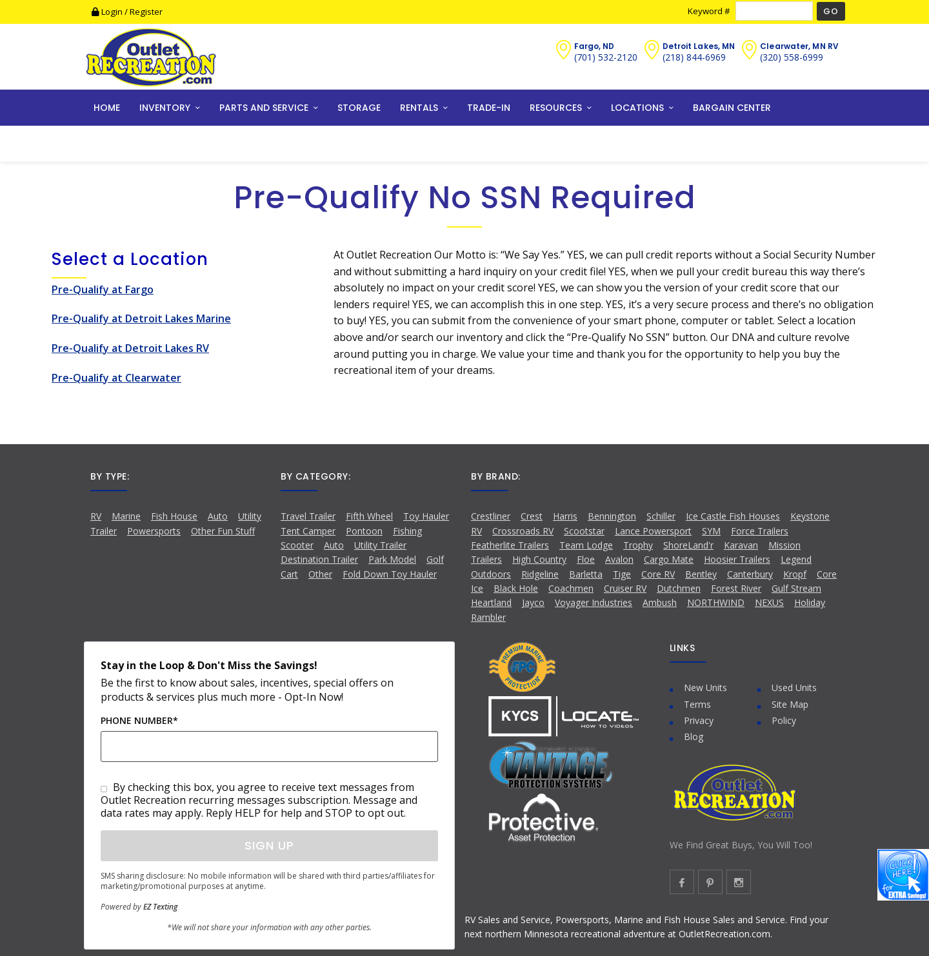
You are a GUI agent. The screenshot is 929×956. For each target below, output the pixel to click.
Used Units (794, 687)
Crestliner (490, 516)
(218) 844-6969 (694, 57)
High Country (539, 559)
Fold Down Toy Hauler (390, 574)
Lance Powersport (653, 531)
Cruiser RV (625, 588)
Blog (693, 736)
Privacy (699, 720)
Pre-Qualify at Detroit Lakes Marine (141, 318)
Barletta (586, 574)
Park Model (392, 559)
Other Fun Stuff (223, 531)
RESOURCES (556, 107)
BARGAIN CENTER (732, 107)
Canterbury (750, 574)
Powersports (154, 531)
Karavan (741, 545)
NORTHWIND (715, 602)
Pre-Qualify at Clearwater (116, 378)
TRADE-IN (488, 107)
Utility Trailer (380, 545)
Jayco (533, 602)
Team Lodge (586, 545)
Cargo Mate (669, 559)
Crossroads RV (523, 531)
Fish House (174, 516)
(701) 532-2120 (605, 57)
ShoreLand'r (688, 545)
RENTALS (419, 107)
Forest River (736, 588)
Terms (697, 704)
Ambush (660, 602)
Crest (532, 516)
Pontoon (364, 531)
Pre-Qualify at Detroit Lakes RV (130, 348)
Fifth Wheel (369, 516)
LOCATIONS (637, 107)
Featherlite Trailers (510, 545)
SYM (711, 531)
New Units (705, 687)
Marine (126, 516)
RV (95, 516)
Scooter (297, 545)
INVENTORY (164, 107)
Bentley (701, 574)
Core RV (658, 574)
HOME (107, 107)
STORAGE (359, 107)
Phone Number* (139, 720)
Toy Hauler (426, 516)
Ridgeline (540, 574)
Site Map (790, 704)
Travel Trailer (308, 516)
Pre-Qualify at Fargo (103, 289)
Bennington (612, 516)
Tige (622, 574)
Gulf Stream (796, 588)
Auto (218, 516)
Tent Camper (308, 531)
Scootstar (584, 531)
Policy (784, 720)
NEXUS (769, 602)
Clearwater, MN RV (799, 46)
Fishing (407, 531)
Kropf (794, 574)
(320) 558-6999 (791, 57)
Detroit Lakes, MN (699, 46)
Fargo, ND (594, 46)
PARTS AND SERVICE (263, 107)
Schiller (660, 516)
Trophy (638, 545)
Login (108, 11)
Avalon (619, 559)
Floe (586, 559)
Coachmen (571, 588)
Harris (565, 516)
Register (146, 11)
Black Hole (516, 588)
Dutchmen (679, 588)
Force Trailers (759, 531)
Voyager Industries (593, 602)
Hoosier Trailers (737, 559)
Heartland (491, 602)
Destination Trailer (319, 559)
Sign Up (269, 845)
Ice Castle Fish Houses (733, 516)
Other (320, 574)
